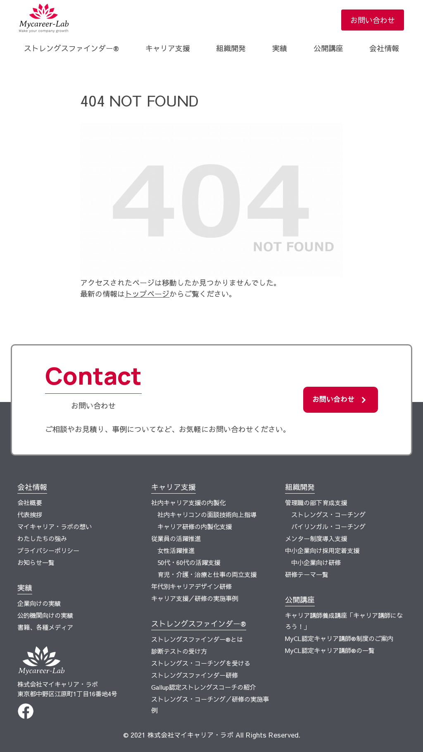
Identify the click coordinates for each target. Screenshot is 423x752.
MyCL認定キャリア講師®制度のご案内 (339, 638)
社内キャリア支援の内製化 (188, 502)
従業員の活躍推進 (176, 538)
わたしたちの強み (42, 538)
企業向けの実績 (39, 603)
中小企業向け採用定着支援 (322, 550)
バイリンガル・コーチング (328, 526)
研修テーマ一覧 (306, 574)
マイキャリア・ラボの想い (54, 526)
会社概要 (29, 502)
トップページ (147, 294)
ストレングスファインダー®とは (197, 639)
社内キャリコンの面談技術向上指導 (207, 514)
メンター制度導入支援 (316, 538)
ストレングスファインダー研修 (194, 675)
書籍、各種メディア (45, 627)
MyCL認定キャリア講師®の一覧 (330, 650)
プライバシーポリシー (48, 550)
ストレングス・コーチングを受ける (200, 663)
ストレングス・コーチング (328, 514)
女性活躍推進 (176, 550)
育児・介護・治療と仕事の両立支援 (207, 574)
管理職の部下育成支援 (316, 502)
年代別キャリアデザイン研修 (191, 586)
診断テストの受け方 (179, 651)
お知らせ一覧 (36, 562)
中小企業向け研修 (316, 562)
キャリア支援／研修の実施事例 (194, 598)
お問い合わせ (372, 20)
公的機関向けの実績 (45, 615)
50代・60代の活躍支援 (188, 562)
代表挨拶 (29, 514)
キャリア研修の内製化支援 (194, 526)
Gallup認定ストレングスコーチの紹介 (203, 687)
